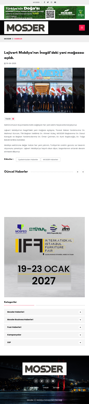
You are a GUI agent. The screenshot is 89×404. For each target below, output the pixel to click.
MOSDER (7, 39)
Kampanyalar (14, 334)
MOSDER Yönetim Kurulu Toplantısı (20, 203)
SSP (9, 342)
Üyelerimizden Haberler (28, 159)
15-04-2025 (10, 63)
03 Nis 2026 (9, 208)
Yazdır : (9, 119)
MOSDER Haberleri (50, 159)
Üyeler (46, 387)
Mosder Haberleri (15, 312)
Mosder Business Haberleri (20, 319)
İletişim (56, 387)
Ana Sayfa (34, 387)
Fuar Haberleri (14, 327)
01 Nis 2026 (51, 211)
